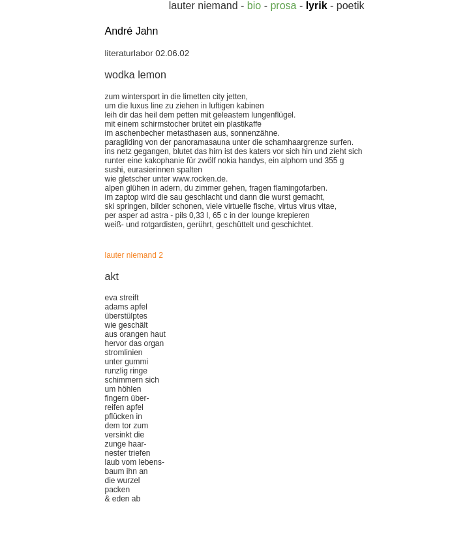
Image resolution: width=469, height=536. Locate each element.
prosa (283, 5)
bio (254, 5)
